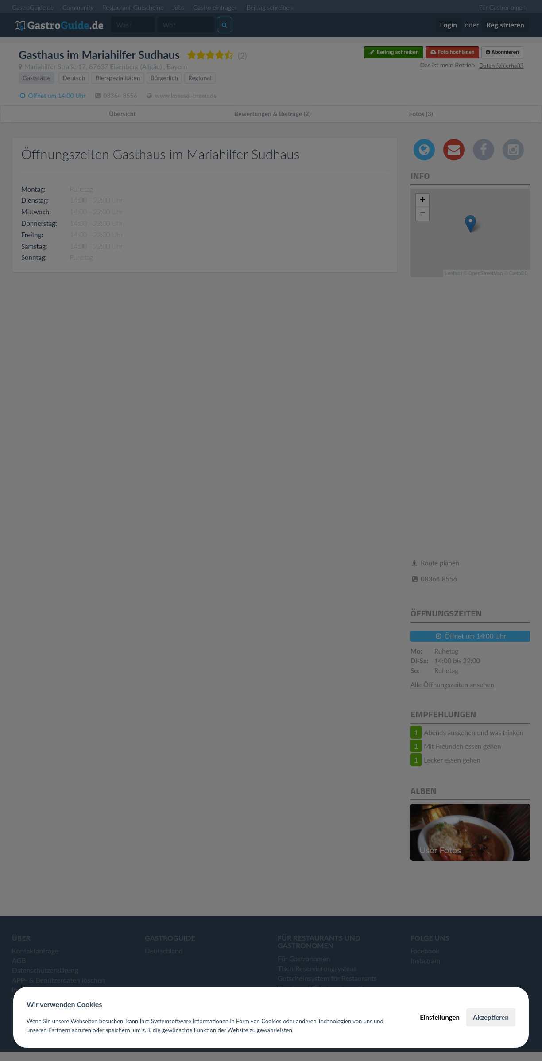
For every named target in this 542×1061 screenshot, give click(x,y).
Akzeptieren (491, 1017)
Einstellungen (440, 1017)
